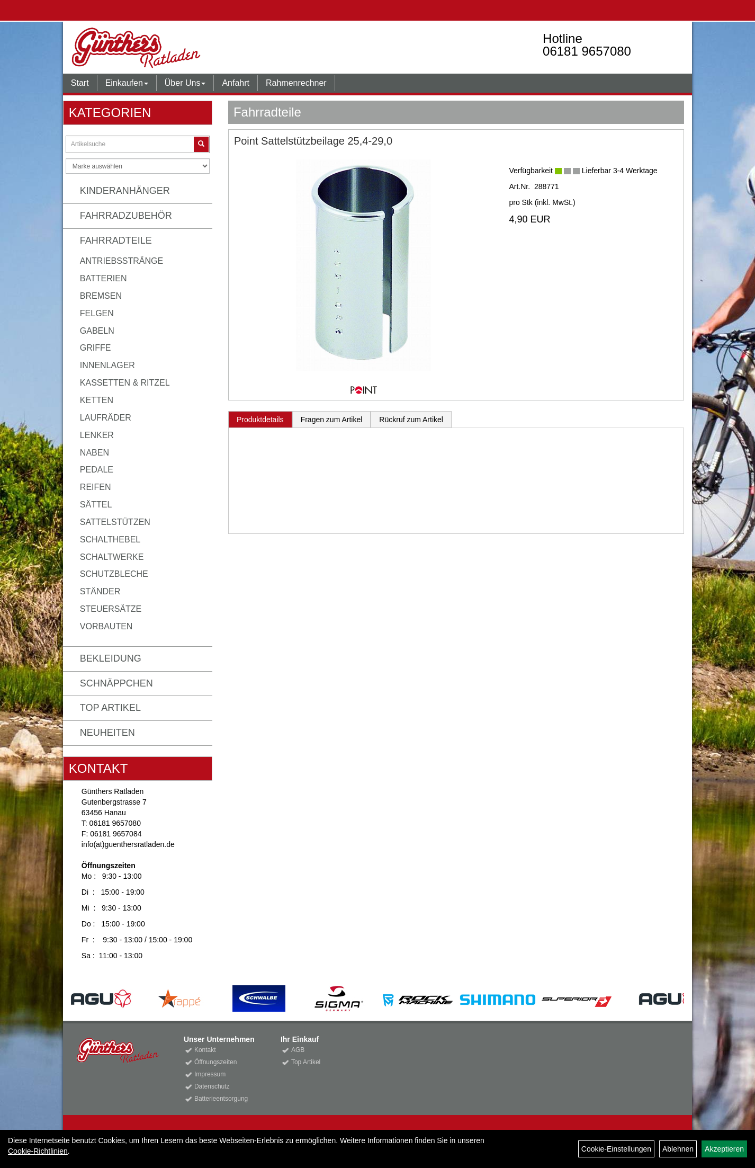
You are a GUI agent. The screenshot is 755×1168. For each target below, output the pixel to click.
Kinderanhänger (125, 190)
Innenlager (107, 365)
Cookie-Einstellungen (616, 1149)
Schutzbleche (114, 573)
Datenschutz (212, 1086)
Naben (94, 452)
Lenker (97, 435)
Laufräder (105, 417)
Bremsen (101, 295)
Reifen (95, 487)
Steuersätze (110, 608)
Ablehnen (678, 1149)
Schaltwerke (112, 556)
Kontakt (205, 1050)
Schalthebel (110, 539)
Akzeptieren (724, 1149)
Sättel (96, 504)
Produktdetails (260, 419)
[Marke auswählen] (138, 166)
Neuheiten (107, 732)
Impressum (210, 1074)
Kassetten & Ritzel (125, 382)
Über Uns (185, 82)
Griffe (95, 347)
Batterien (103, 278)
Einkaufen (126, 82)
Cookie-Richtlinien (38, 1151)
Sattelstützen (115, 522)
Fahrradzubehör (126, 215)
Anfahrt (235, 82)
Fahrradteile (116, 240)
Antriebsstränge (121, 260)
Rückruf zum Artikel (411, 419)
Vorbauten (106, 626)
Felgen (97, 313)
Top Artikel (110, 707)
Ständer (100, 591)
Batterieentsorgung (221, 1098)
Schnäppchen (116, 683)
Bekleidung (110, 658)
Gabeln (97, 330)
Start (80, 82)
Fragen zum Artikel (332, 419)
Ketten (96, 400)
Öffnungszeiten (215, 1062)
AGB (297, 1050)
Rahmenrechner (296, 82)
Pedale (96, 469)
